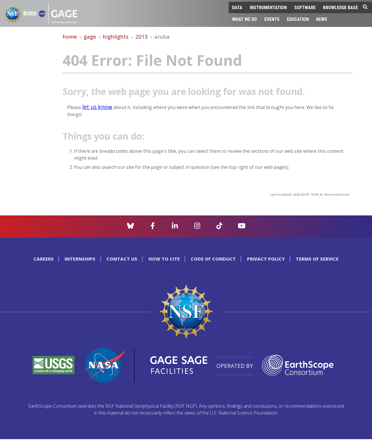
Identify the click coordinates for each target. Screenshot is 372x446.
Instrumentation (268, 7)
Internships (80, 259)
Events (271, 19)
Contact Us (121, 259)
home (70, 36)
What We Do (244, 19)
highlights (115, 36)
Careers (43, 259)
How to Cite (164, 259)
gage (90, 36)
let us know (97, 107)
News (321, 19)
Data (237, 7)
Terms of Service (317, 259)
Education (298, 19)
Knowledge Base (340, 7)
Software (305, 7)
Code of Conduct (213, 259)
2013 (141, 36)
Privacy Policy (266, 259)
